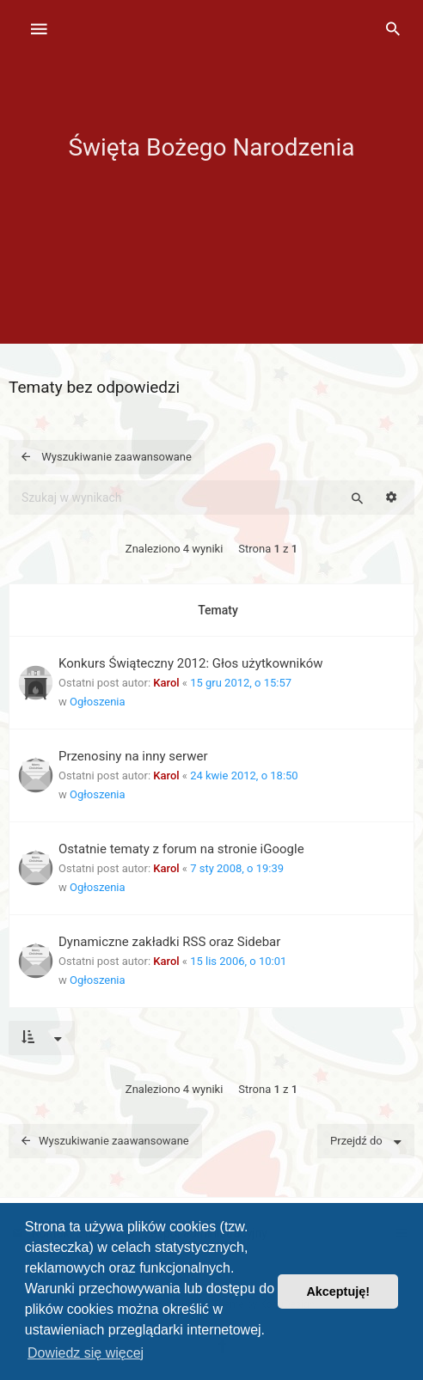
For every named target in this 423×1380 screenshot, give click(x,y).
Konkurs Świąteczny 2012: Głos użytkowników (190, 663)
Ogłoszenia (98, 701)
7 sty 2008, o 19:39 (237, 868)
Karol (166, 682)
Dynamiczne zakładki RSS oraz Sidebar (169, 942)
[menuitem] (393, 30)
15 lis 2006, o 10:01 (238, 961)
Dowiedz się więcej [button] (86, 1353)
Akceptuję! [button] (338, 1291)
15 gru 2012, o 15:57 (240, 682)
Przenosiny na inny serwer (133, 756)
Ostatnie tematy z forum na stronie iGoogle (181, 849)
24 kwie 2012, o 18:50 (244, 775)
